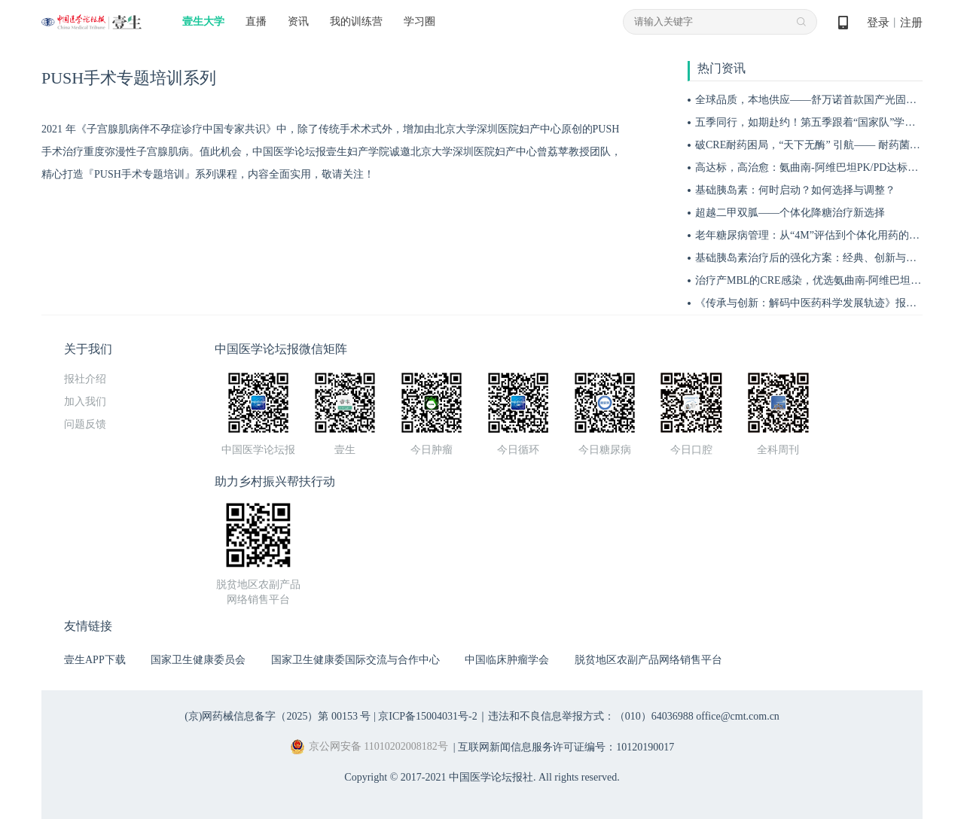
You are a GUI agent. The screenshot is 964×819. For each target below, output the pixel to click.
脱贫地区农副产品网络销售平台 (648, 659)
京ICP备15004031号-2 (427, 716)
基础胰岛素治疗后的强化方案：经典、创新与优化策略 (821, 257)
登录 (878, 23)
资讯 (298, 21)
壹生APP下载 (95, 659)
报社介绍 (85, 379)
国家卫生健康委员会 (198, 659)
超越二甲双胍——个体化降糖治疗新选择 (790, 212)
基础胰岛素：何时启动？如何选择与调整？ (795, 190)
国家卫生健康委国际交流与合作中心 (355, 659)
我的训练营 (356, 21)
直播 (256, 21)
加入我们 (85, 401)
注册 (911, 23)
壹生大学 (203, 21)
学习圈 (419, 21)
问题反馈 (85, 424)
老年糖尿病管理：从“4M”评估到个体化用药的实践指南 (823, 235)
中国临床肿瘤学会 (507, 659)
